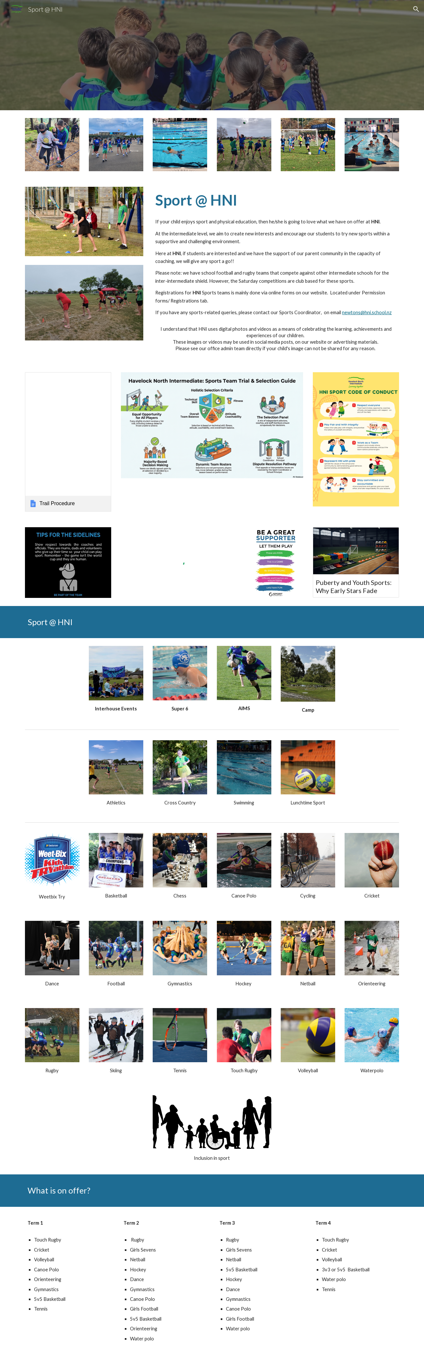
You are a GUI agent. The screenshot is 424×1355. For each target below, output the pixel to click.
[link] (68, 442)
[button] (416, 9)
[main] (276, 200)
